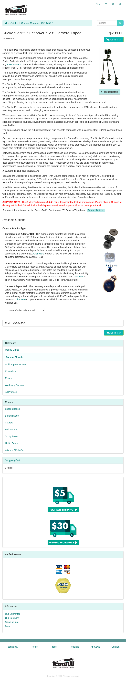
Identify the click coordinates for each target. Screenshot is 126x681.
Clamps (9, 422)
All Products (11, 392)
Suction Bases (12, 409)
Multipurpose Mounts (15, 364)
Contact (115, 646)
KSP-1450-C (47, 23)
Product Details (109, 92)
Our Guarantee (12, 614)
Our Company (12, 618)
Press (54, 646)
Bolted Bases (12, 415)
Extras (8, 378)
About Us (95, 646)
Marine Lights (12, 349)
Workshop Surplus (14, 385)
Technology (12, 646)
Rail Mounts (11, 429)
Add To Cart (113, 39)
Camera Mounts (29, 23)
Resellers (74, 646)
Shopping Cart (12, 460)
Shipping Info (12, 622)
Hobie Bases (11, 443)
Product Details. (96, 210)
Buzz (7, 626)
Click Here (38, 253)
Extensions (10, 371)
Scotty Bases (12, 436)
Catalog (14, 23)
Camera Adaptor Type (14, 228)
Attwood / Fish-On (14, 450)
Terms (34, 646)
